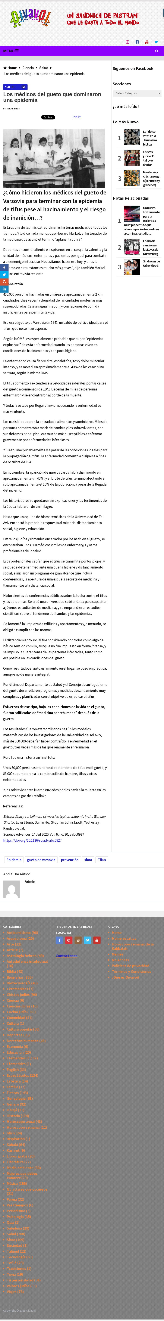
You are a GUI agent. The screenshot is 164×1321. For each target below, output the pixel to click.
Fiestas (13, 1092)
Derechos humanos (22, 1040)
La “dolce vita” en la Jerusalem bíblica (150, 137)
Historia (13, 1115)
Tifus (102, 859)
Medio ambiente (20, 1167)
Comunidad (16, 1017)
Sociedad (14, 1245)
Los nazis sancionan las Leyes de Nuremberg (150, 247)
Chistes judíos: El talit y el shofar (148, 158)
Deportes (14, 1034)
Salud (9, 87)
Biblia (11, 971)
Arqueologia (17, 938)
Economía (15, 1046)
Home (117, 932)
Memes (117, 954)
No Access (120, 959)
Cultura (13, 1023)
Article (12, 949)
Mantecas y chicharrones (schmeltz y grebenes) (151, 178)
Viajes (11, 1291)
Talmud (13, 1251)
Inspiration (16, 1138)
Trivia (11, 1274)
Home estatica (124, 938)
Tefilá (11, 1262)
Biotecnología (18, 983)
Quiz (10, 1222)
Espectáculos (18, 1075)
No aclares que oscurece (27, 1189)
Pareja (12, 1199)
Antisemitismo (19, 932)
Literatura (15, 1161)
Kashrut (13, 1150)
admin (30, 882)
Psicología (15, 1216)
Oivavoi (31, 1310)
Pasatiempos (17, 1205)
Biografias (15, 977)
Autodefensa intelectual (27, 961)
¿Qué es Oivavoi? (125, 977)
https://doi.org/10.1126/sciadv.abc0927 (32, 840)
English (13, 1069)
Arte (10, 944)
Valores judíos (18, 1285)
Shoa (17, 108)
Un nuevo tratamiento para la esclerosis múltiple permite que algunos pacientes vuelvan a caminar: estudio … (142, 221)
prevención (70, 859)
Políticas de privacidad (130, 965)
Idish (11, 1133)
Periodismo (16, 1210)
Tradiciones (16, 1268)
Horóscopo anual (21, 1121)
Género (13, 1104)
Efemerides (16, 1058)
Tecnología (16, 1257)
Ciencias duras (18, 1006)
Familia (12, 1086)
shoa (88, 859)
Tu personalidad (20, 1280)
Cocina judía (16, 1011)
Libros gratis (17, 1156)
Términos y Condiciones (131, 971)
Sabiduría (14, 1228)
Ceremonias (16, 988)
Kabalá (12, 1144)
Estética (14, 1081)
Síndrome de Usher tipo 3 (151, 263)
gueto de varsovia (41, 859)
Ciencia (13, 1000)
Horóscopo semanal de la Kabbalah (133, 946)
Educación (15, 1052)
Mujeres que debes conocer (22, 1175)
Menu (9, 51)
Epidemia (14, 859)
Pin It (77, 117)
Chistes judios (18, 994)
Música (12, 1183)
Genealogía (16, 1098)
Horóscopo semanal (23, 1127)
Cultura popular (19, 1029)
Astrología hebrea (22, 955)
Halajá (12, 1109)
